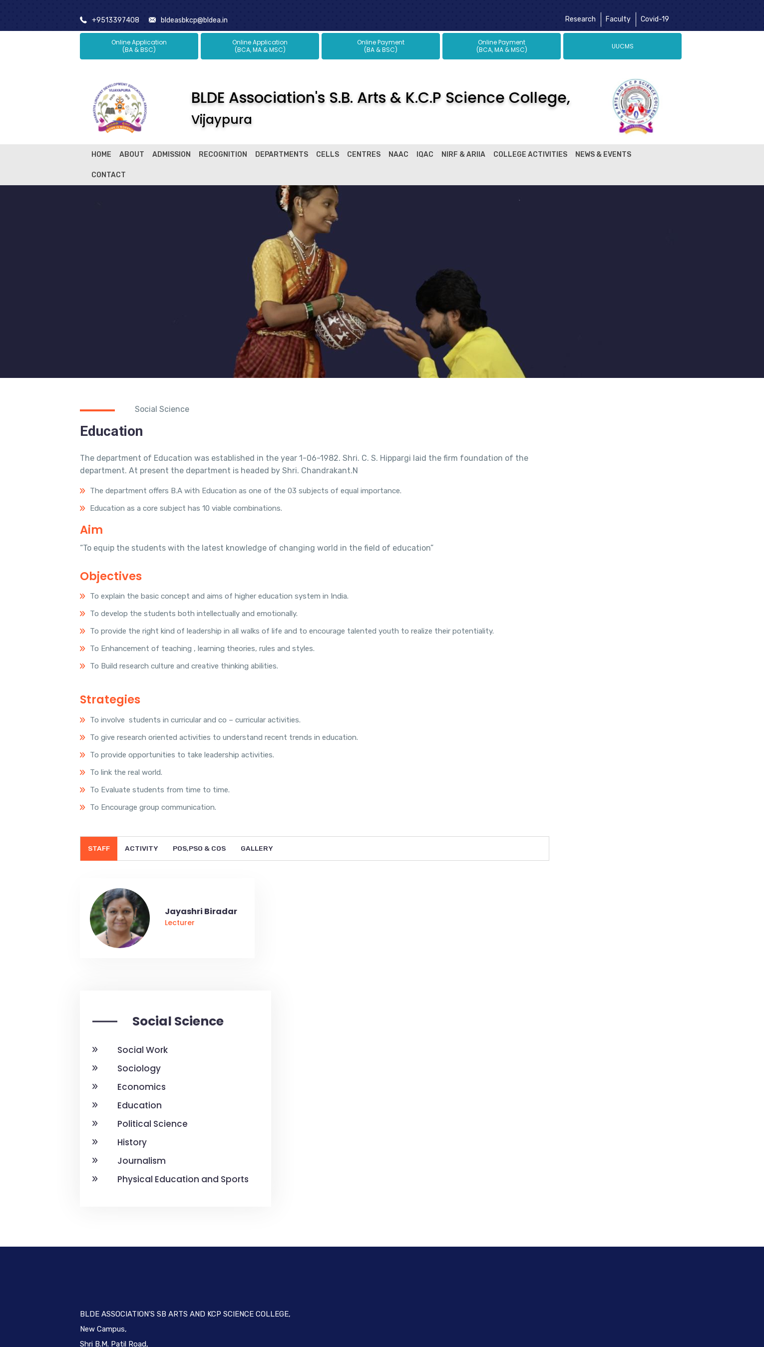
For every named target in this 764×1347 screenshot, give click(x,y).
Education (555, 582)
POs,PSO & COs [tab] (200, 891)
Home (101, 145)
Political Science (568, 600)
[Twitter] (556, 1220)
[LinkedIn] (580, 1220)
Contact (108, 166)
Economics (557, 563)
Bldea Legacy (316, 1177)
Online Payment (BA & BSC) (380, 36)
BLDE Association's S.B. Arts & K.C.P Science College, (380, 98)
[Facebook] (535, 1220)
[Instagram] (603, 1220)
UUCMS (623, 36)
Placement (311, 1233)
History (547, 619)
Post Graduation (321, 1251)
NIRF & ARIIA (463, 145)
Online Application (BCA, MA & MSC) (260, 36)
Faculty (618, 11)
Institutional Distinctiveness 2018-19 (441, 1261)
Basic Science (316, 1288)
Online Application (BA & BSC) (139, 36)
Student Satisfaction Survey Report (438, 1216)
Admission (171, 145)
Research (580, 11)
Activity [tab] (142, 891)
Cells (327, 145)
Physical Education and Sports (598, 656)
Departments (281, 145)
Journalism (557, 637)
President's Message (328, 1196)
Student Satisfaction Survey (435, 1172)
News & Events (603, 145)
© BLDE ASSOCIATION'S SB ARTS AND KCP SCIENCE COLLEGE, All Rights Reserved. (382, 1331)
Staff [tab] (99, 891)
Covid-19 (655, 11)
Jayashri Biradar (201, 954)
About (131, 145)
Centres (364, 145)
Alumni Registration (327, 1270)
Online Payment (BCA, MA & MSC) (501, 36)
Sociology (554, 545)
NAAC (398, 145)
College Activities (530, 145)
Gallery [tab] (259, 891)
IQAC (424, 145)
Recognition (223, 145)
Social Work (558, 526)
